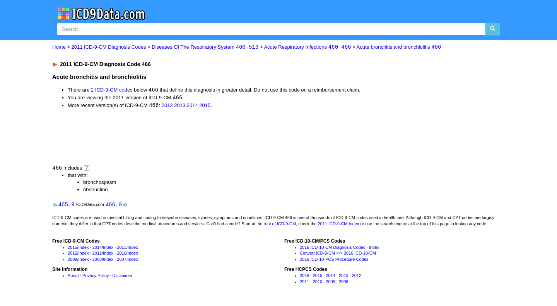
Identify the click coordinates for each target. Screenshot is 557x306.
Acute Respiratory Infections (307, 47)
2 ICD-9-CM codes (112, 91)
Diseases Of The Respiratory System (205, 47)
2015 (204, 106)
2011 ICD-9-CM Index (338, 225)
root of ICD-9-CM (279, 225)
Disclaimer (122, 276)
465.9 (66, 205)
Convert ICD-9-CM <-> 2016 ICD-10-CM (338, 254)
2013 (179, 106)
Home (59, 47)
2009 (72, 260)
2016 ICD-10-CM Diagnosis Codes (332, 248)
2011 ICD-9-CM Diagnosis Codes (109, 47)
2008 (97, 260)
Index (84, 248)
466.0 (114, 205)
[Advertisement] (190, 136)
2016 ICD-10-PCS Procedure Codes (334, 260)
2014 (192, 106)
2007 (121, 260)
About (73, 276)
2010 (121, 254)
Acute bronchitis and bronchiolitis (400, 47)
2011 (97, 254)
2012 (167, 106)
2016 (304, 276)
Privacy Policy (95, 276)
